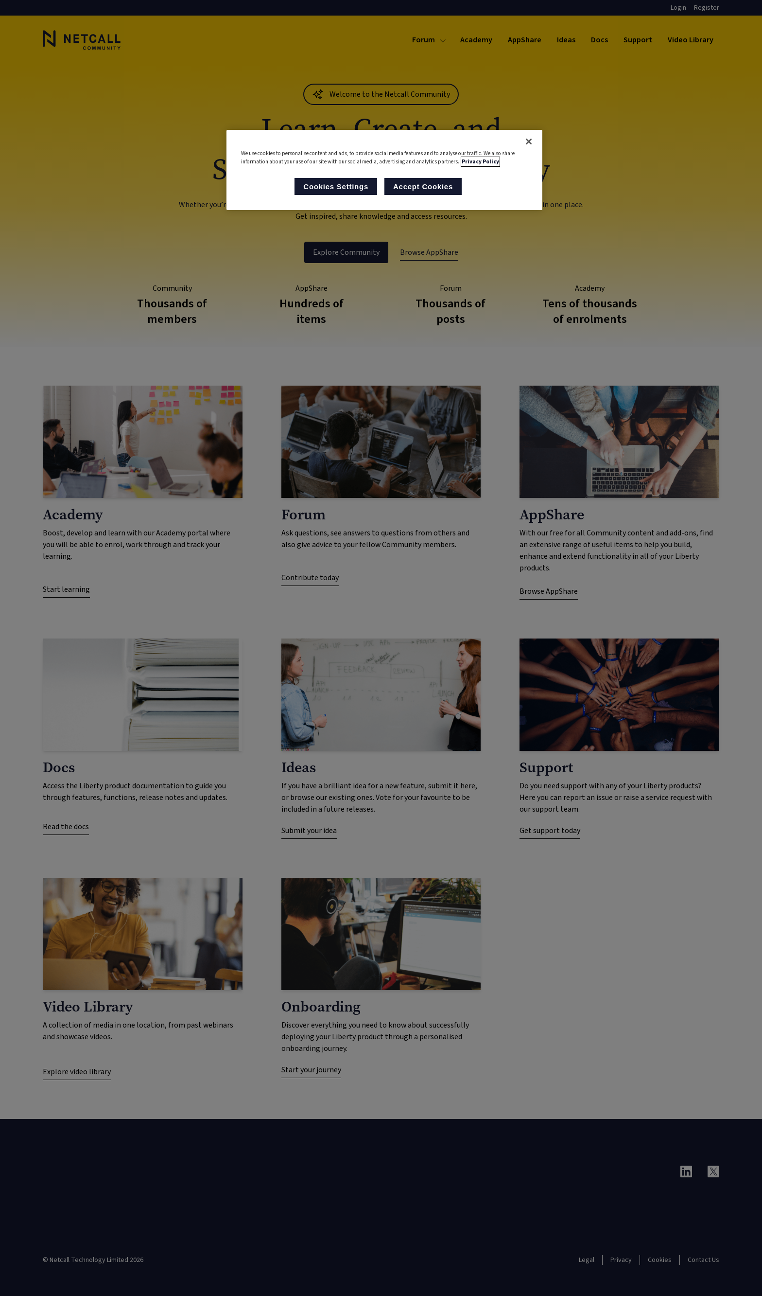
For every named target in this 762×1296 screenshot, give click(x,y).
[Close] (528, 141)
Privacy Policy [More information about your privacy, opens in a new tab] (480, 162)
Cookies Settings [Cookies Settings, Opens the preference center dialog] (335, 186)
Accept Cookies (423, 186)
